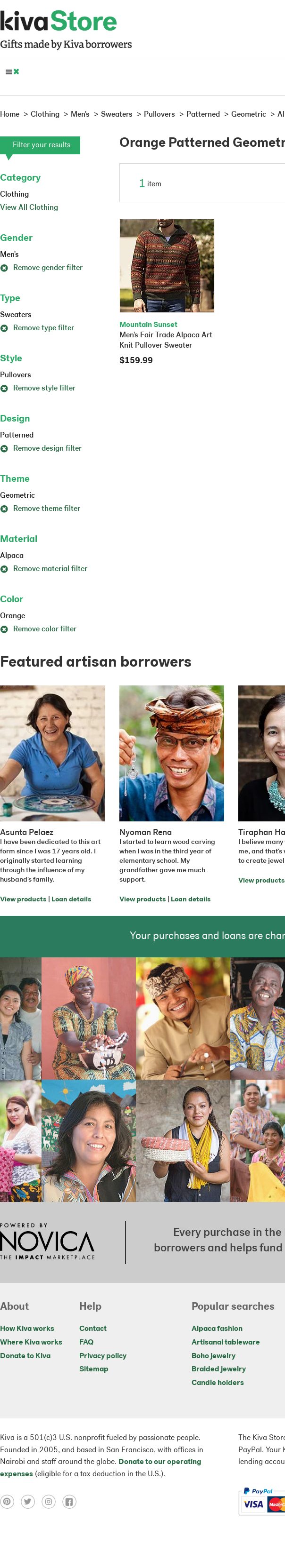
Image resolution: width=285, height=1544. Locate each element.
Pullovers (15, 375)
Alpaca (12, 556)
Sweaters (16, 315)
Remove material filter (43, 569)
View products (23, 899)
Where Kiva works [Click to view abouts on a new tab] (31, 1342)
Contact (93, 1329)
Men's (9, 255)
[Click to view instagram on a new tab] (52, 1501)
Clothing (14, 195)
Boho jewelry (213, 1356)
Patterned (17, 435)
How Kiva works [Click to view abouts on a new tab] (27, 1329)
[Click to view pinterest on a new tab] (10, 1501)
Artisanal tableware (226, 1342)
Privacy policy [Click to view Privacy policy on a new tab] (102, 1356)
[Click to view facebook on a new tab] (71, 1501)
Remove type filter (37, 328)
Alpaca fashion (217, 1329)
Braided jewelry (219, 1369)
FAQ (86, 1342)
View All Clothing (29, 208)
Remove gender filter (41, 268)
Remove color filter (38, 629)
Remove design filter (41, 449)
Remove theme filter (40, 509)
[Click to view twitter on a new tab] (31, 1501)
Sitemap (94, 1369)
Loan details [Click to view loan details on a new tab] (71, 899)
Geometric (17, 496)
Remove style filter (37, 388)
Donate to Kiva (25, 1356)
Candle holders (218, 1383)
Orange (12, 616)
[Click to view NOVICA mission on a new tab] (47, 1242)
